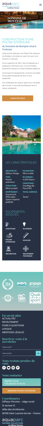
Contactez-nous (17, 98)
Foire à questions (13, 326)
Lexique (7, 329)
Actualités (8, 319)
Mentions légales (13, 332)
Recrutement (10, 322)
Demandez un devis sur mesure (21, 391)
